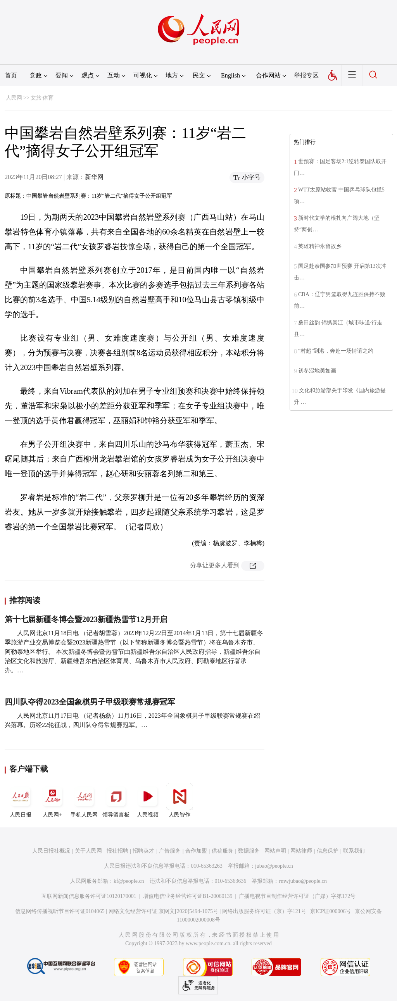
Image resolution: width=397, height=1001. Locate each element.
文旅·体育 (42, 98)
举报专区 (306, 75)
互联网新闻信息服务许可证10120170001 (88, 896)
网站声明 (275, 851)
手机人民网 (84, 800)
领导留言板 (115, 800)
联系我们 (354, 851)
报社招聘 (117, 851)
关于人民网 (88, 851)
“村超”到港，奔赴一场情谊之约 (335, 351)
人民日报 (20, 800)
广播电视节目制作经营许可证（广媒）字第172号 (297, 896)
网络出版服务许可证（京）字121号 (264, 911)
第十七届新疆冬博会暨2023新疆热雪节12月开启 (86, 619)
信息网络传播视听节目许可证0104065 (60, 911)
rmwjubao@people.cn (303, 881)
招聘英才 (143, 851)
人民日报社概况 (51, 851)
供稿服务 (222, 851)
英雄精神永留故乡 (320, 246)
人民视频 (147, 800)
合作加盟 (196, 851)
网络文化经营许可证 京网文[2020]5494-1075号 (164, 911)
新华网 (94, 177)
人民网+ (52, 800)
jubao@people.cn (274, 866)
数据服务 (249, 851)
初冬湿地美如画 (317, 371)
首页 (11, 75)
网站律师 (301, 851)
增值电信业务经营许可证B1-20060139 (188, 896)
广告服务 (170, 851)
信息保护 (327, 851)
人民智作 (179, 800)
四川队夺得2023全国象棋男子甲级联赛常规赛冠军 (90, 702)
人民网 (14, 98)
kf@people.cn (129, 881)
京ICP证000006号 (330, 911)
